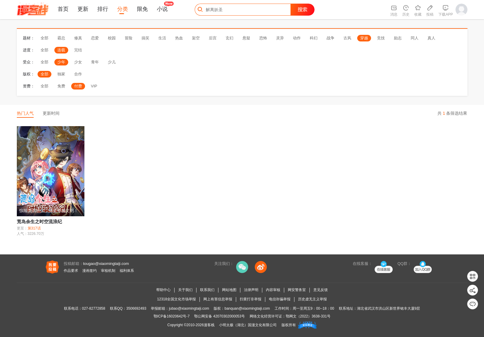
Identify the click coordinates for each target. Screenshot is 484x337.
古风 (347, 38)
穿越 (364, 38)
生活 (162, 38)
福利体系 (127, 271)
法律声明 (251, 290)
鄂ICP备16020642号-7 (172, 316)
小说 (162, 9)
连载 (61, 50)
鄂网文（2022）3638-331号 (308, 316)
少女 (78, 62)
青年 (95, 62)
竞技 (381, 38)
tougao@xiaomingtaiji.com (106, 263)
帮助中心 (163, 290)
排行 (102, 9)
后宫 (213, 38)
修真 (78, 38)
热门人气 (25, 113)
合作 (78, 74)
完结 (78, 50)
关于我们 (185, 290)
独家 (61, 74)
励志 (398, 38)
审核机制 (108, 271)
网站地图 (229, 290)
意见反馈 (320, 290)
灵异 (280, 38)
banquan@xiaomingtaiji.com (247, 308)
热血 (179, 38)
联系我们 (207, 290)
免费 (61, 86)
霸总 (61, 38)
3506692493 (136, 308)
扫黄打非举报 (250, 299)
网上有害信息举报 (217, 299)
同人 (415, 38)
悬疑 (246, 38)
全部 (44, 38)
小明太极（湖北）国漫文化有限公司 (248, 325)
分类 (122, 9)
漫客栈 (209, 325)
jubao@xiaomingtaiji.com (189, 308)
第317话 (34, 228)
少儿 (112, 62)
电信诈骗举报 (280, 299)
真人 (431, 38)
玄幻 (229, 38)
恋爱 (95, 38)
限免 (142, 9)
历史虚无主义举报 (312, 299)
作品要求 (71, 271)
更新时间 (51, 113)
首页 (63, 9)
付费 (78, 86)
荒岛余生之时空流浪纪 (39, 221)
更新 (83, 9)
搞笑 (145, 38)
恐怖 (263, 38)
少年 (61, 62)
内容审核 (273, 290)
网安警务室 (297, 290)
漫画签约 (89, 271)
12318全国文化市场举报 (176, 299)
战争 (330, 38)
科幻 (314, 38)
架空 (196, 38)
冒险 (128, 38)
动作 (297, 38)
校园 (112, 38)
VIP (94, 86)
